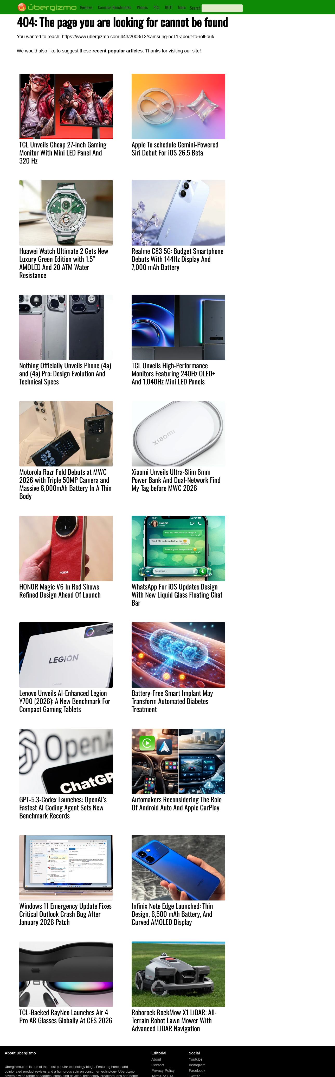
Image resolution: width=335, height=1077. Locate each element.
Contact (157, 1065)
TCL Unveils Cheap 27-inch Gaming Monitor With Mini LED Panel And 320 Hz (62, 152)
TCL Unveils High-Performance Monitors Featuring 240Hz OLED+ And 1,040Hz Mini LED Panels (173, 373)
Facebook (197, 1071)
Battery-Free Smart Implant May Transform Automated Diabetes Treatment (172, 701)
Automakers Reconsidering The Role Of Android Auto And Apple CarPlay (177, 803)
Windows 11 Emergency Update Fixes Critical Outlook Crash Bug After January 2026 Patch (65, 913)
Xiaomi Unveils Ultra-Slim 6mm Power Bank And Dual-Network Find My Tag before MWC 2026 (176, 479)
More (182, 7)
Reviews (86, 7)
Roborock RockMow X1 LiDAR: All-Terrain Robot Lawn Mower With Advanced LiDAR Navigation (174, 1020)
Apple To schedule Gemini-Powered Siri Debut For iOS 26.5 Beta (175, 148)
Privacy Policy (163, 1071)
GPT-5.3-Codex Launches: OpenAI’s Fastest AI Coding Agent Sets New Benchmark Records (63, 807)
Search (195, 8)
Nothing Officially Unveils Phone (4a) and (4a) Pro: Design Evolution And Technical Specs (65, 373)
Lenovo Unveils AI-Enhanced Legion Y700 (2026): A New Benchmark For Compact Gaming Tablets (64, 701)
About (156, 1059)
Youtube (195, 1059)
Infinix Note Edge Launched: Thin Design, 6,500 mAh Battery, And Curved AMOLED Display (172, 913)
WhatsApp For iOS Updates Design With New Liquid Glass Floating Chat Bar (177, 594)
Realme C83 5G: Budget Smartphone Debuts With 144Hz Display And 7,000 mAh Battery (177, 259)
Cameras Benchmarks (114, 7)
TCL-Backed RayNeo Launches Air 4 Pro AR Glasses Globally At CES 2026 (65, 1016)
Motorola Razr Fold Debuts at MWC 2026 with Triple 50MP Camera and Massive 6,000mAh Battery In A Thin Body (65, 483)
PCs (156, 7)
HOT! (168, 7)
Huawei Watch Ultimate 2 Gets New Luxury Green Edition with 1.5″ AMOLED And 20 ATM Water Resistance (63, 263)
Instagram (197, 1065)
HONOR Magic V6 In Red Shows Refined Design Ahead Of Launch (60, 590)
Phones (142, 7)
